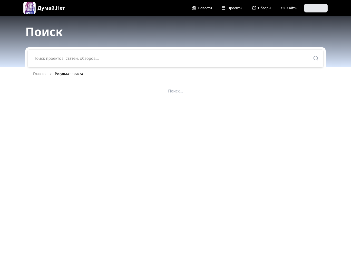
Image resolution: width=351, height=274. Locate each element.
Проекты (232, 8)
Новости (202, 8)
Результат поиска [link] (69, 73)
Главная (40, 73)
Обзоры (261, 8)
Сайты (289, 8)
